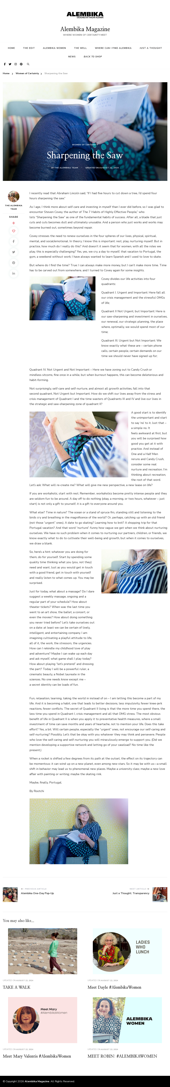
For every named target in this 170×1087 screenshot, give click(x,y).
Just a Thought (151, 48)
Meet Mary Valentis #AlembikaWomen (37, 1056)
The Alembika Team (66, 167)
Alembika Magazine (85, 29)
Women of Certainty (85, 144)
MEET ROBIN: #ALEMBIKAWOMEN (122, 1056)
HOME (11, 48)
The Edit (29, 48)
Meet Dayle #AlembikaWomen (114, 987)
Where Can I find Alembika (113, 48)
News (72, 56)
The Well (80, 48)
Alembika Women (54, 48)
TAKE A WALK (16, 987)
